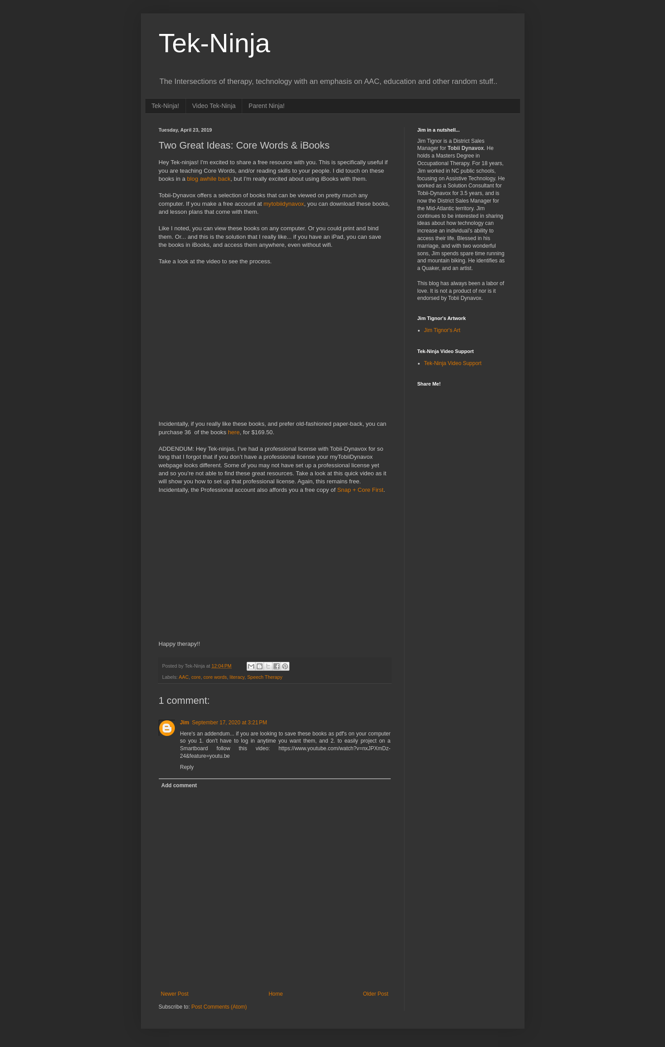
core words (215, 677)
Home (275, 994)
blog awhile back (209, 178)
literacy (237, 677)
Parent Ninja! (266, 105)
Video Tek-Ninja (214, 105)
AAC (184, 677)
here (234, 432)
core (196, 677)
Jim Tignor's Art (442, 330)
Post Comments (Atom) (219, 1007)
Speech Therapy (264, 677)
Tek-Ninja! (165, 105)
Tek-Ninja (214, 43)
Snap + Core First (360, 489)
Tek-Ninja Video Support (453, 363)
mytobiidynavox (284, 203)
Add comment (179, 785)
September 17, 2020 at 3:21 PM (229, 722)
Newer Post (175, 994)
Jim (185, 722)
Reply (187, 767)
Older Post (375, 994)
